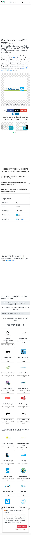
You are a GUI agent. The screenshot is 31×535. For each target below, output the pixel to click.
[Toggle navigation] (29, 2)
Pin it (23, 110)
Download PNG (18, 256)
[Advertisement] (15, 21)
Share (10, 110)
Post (17, 110)
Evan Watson (20, 219)
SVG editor (16, 58)
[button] (13, 132)
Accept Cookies (21, 526)
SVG (11, 128)
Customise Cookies (20, 529)
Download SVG (6, 256)
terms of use (10, 261)
